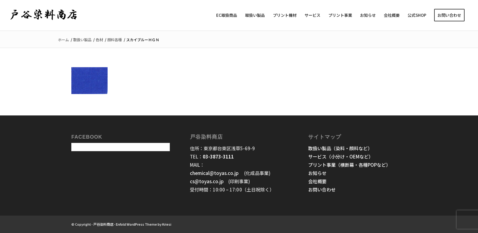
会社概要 (317, 181)
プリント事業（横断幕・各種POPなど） (349, 165)
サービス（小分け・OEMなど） (340, 156)
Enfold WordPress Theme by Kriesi (143, 224)
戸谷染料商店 (103, 224)
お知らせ (317, 173)
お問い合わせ (322, 189)
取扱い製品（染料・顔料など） (340, 148)
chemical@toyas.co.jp (215, 173)
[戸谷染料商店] (43, 15)
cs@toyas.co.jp (207, 181)
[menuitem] (226, 15)
